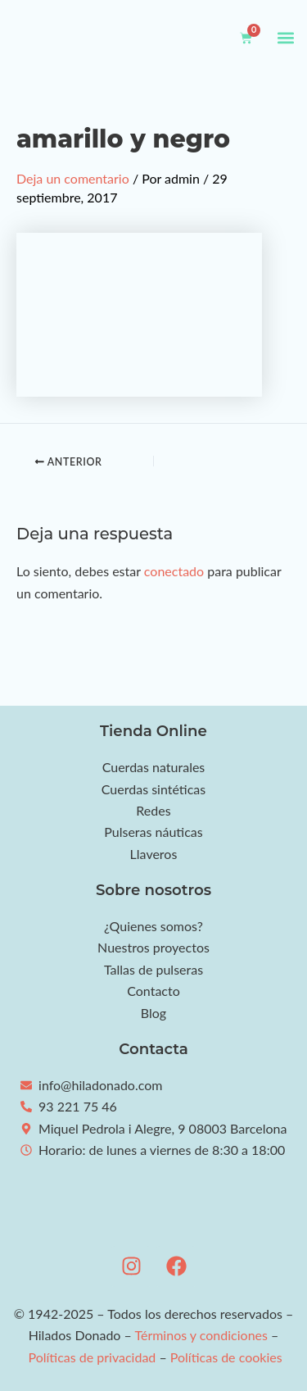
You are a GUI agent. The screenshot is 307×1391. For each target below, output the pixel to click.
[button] (285, 38)
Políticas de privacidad (92, 1357)
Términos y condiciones (201, 1335)
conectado (174, 571)
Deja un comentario (72, 178)
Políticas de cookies (226, 1357)
